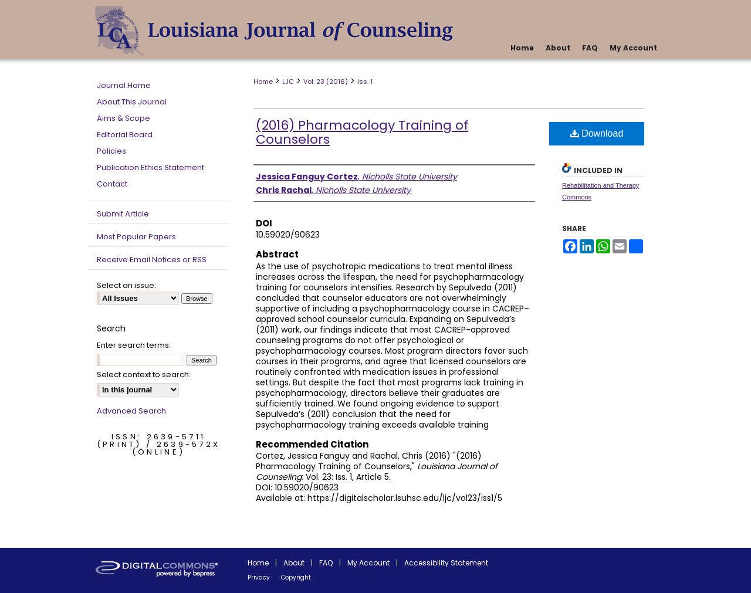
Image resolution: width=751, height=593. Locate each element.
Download (597, 133)
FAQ (326, 563)
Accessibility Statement (446, 563)
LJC (288, 81)
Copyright (296, 577)
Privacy (259, 577)
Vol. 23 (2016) (325, 81)
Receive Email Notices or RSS (152, 259)
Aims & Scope (123, 118)
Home (263, 81)
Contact (112, 183)
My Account (368, 563)
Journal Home (124, 85)
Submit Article (123, 213)
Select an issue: (126, 285)
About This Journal (132, 101)
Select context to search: (144, 374)
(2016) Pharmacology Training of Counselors (362, 132)
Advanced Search (131, 410)
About (294, 563)
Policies (111, 151)
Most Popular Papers (136, 236)
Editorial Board (125, 134)
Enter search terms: (134, 345)
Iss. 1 (365, 81)
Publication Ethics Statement (150, 167)
